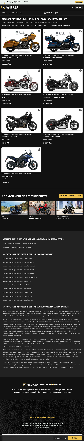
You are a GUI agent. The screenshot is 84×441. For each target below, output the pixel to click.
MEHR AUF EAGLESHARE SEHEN (71, 196)
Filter (75, 438)
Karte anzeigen (60, 438)
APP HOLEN (79, 2)
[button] (21, 47)
